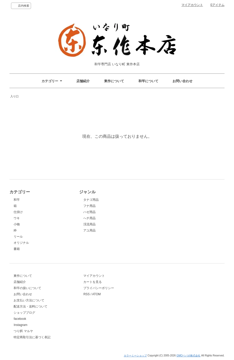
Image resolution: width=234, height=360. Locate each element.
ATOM (96, 294)
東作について (114, 81)
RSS (86, 294)
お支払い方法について (29, 300)
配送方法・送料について (30, 306)
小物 (17, 224)
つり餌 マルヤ (23, 331)
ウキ (17, 218)
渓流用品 (89, 224)
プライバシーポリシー (98, 288)
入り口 (14, 96)
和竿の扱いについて (27, 288)
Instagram (20, 325)
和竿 (17, 200)
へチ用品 (89, 218)
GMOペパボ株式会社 (188, 355)
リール (18, 236)
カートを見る (92, 282)
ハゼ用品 (89, 212)
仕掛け (18, 212)
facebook (20, 319)
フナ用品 (89, 206)
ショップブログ (24, 312)
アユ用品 (89, 230)
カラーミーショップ (135, 355)
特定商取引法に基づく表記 (32, 337)
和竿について (148, 81)
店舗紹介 (83, 81)
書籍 (17, 249)
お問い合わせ (182, 81)
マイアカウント (192, 5)
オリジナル (21, 243)
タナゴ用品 (91, 200)
